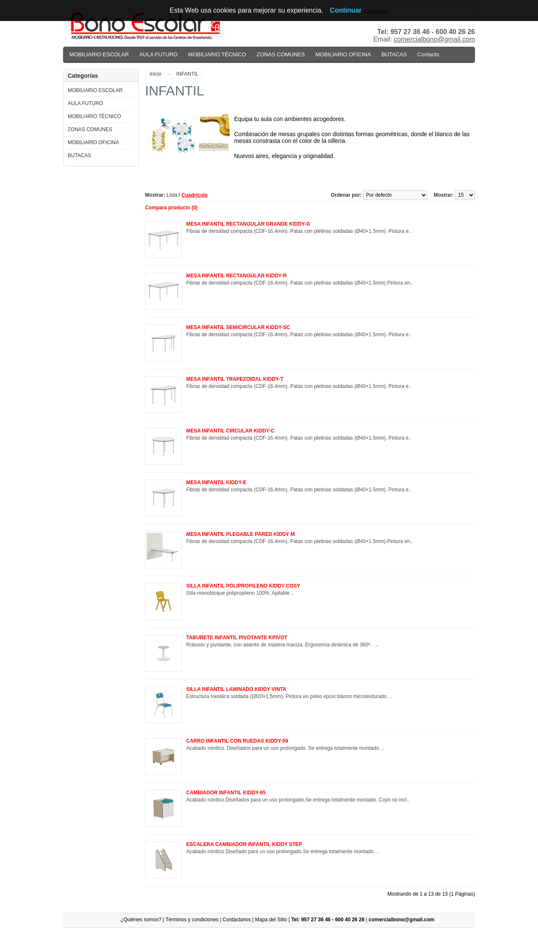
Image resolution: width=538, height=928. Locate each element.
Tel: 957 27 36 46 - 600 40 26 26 (328, 920)
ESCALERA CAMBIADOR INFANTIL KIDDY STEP (244, 844)
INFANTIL (187, 74)
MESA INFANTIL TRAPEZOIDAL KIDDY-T (234, 379)
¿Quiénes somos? (141, 920)
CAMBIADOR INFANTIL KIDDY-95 (226, 793)
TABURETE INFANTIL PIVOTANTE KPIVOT (236, 638)
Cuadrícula (195, 195)
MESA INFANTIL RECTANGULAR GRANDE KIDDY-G (248, 224)
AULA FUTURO (159, 54)
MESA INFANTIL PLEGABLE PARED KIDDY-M (240, 534)
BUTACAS (393, 54)
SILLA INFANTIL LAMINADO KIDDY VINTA (236, 689)
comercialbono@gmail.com (434, 39)
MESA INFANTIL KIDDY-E (216, 482)
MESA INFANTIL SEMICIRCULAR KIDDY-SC (238, 327)
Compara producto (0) (171, 208)
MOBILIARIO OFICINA (343, 54)
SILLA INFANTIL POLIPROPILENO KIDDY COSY (243, 586)
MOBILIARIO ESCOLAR (99, 54)
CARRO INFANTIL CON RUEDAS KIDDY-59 (237, 741)
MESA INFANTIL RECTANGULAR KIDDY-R (236, 276)
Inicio (155, 74)
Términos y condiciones (192, 920)
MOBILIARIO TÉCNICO (217, 54)
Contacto (428, 54)
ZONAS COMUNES (280, 54)
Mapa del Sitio (271, 920)
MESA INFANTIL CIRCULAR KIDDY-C (230, 431)
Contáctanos (237, 920)
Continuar (346, 10)
